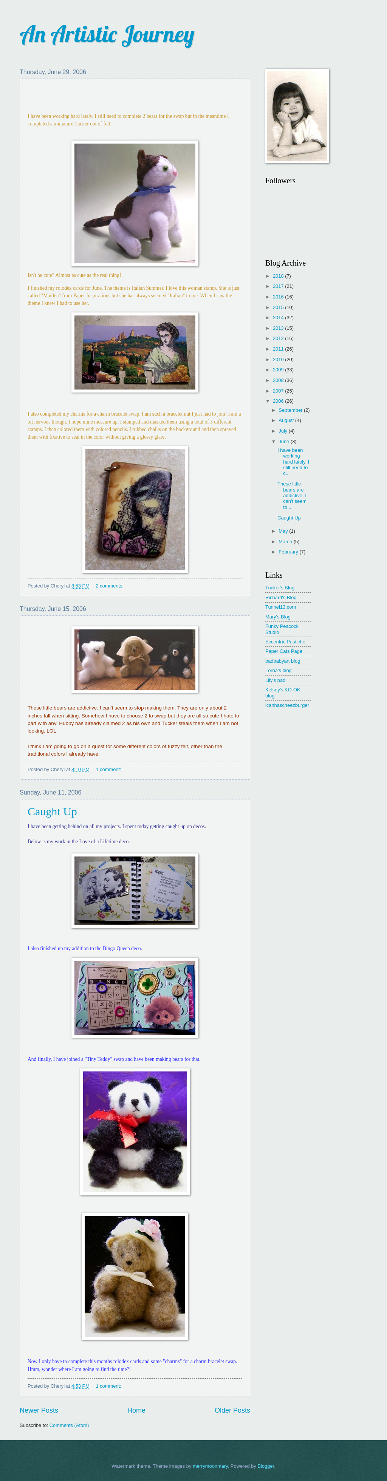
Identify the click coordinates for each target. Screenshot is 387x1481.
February (289, 552)
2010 (279, 359)
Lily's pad (275, 680)
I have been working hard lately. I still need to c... (293, 461)
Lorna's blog (278, 670)
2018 (279, 276)
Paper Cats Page (283, 651)
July (283, 431)
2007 (279, 391)
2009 (279, 370)
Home (136, 1410)
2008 (279, 380)
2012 (279, 338)
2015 (279, 307)
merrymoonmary (210, 1466)
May (284, 531)
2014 (279, 317)
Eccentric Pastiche (285, 642)
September (291, 410)
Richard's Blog (281, 597)
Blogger (265, 1466)
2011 (279, 349)
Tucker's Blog (279, 588)
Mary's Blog (278, 617)
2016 (279, 297)
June (285, 441)
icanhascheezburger (287, 705)
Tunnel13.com (280, 607)
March (286, 541)
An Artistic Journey (107, 34)
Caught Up (52, 811)
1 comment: (109, 769)
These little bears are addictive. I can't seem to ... (292, 495)
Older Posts (232, 1410)
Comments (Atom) (69, 1425)
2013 (279, 328)
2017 (279, 286)
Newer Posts (39, 1410)
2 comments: (110, 586)
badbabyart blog (282, 661)
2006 (279, 401)
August (287, 420)
